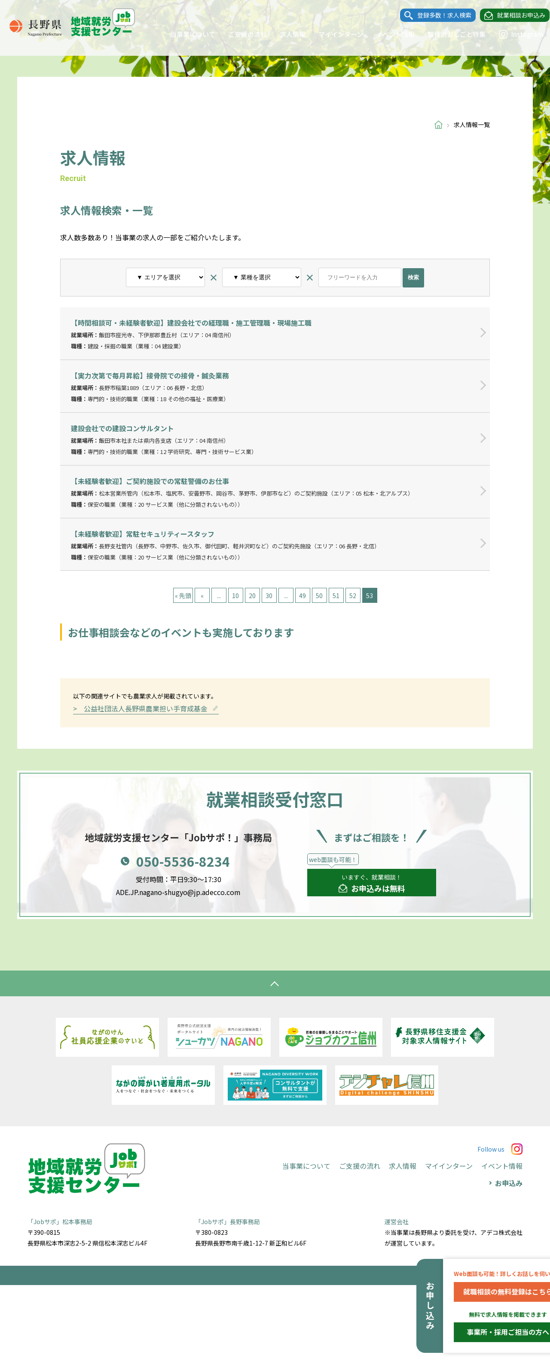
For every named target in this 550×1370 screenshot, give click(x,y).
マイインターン (332, 34)
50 (319, 595)
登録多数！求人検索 (436, 15)
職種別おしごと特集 (448, 34)
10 (235, 595)
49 (302, 595)
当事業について (184, 34)
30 (269, 595)
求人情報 (284, 34)
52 (352, 595)
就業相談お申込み (513, 15)
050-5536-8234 (183, 946)
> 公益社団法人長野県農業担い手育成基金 (146, 793)
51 (336, 595)
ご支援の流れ (239, 34)
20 (252, 595)
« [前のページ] (202, 595)
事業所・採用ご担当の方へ (485, 1332)
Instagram (512, 34)
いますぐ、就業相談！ (372, 968)
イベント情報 (387, 34)
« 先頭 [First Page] (183, 595)
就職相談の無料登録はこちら (485, 1291)
